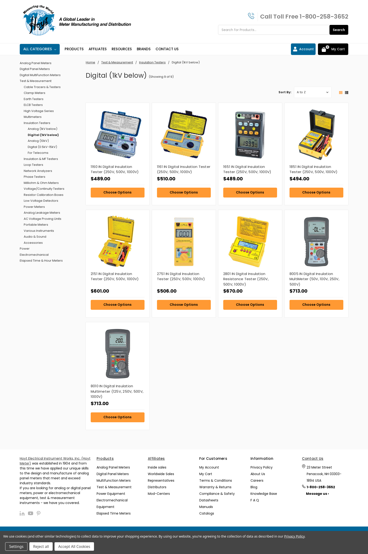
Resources (122, 48)
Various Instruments (39, 231)
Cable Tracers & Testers (42, 87)
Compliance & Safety (217, 493)
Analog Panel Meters (35, 63)
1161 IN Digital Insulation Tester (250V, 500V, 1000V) (183, 169)
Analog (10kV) (38, 141)
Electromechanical (34, 254)
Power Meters (34, 207)
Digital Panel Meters (35, 69)
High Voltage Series (39, 111)
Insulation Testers (37, 123)
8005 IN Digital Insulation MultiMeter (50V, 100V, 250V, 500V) (314, 279)
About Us (258, 474)
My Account (209, 467)
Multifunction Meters (114, 480)
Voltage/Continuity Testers (44, 188)
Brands (144, 48)
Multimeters (33, 117)
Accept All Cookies (74, 546)
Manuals (206, 506)
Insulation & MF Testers (41, 159)
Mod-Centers (159, 493)
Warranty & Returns (215, 487)
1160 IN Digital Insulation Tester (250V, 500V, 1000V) (115, 169)
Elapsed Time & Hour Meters (41, 260)
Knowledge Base (264, 493)
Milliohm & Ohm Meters (41, 183)
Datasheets (208, 500)
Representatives (161, 480)
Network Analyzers (38, 171)
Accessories (33, 242)
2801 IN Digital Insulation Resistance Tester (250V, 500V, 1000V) (246, 279)
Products (74, 48)
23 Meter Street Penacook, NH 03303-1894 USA (324, 474)
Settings (16, 546)
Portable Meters (36, 224)
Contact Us (167, 48)
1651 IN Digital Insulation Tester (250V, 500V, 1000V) (247, 169)
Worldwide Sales (161, 474)
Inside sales (157, 467)
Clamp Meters (34, 93)
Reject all (41, 546)
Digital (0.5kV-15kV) (42, 147)
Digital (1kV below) (43, 135)
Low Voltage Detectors (41, 200)
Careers (257, 480)
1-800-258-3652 (324, 16)
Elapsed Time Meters (114, 513)
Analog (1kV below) (42, 129)
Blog (254, 487)
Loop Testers (33, 165)
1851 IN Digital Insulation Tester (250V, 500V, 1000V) (314, 169)
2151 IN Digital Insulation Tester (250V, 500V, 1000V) (115, 276)
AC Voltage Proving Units (42, 219)
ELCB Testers (33, 105)
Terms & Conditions (215, 480)
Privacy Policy (262, 467)
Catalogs (206, 513)
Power (25, 248)
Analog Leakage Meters (42, 212)
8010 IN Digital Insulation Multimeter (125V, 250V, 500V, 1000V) (117, 391)
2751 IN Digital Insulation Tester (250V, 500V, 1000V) (181, 276)
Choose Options (117, 192)
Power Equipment (111, 493)
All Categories (39, 48)
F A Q (255, 500)
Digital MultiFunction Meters (40, 75)
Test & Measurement (35, 81)
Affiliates (98, 48)
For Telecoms (38, 153)
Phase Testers (34, 176)
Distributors (157, 487)
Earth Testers (33, 99)
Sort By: (284, 92)
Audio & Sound (35, 236)
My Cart (205, 474)
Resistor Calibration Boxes (43, 195)
